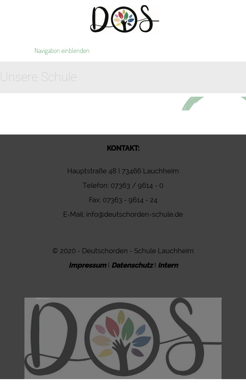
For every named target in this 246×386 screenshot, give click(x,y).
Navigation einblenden (62, 50)
